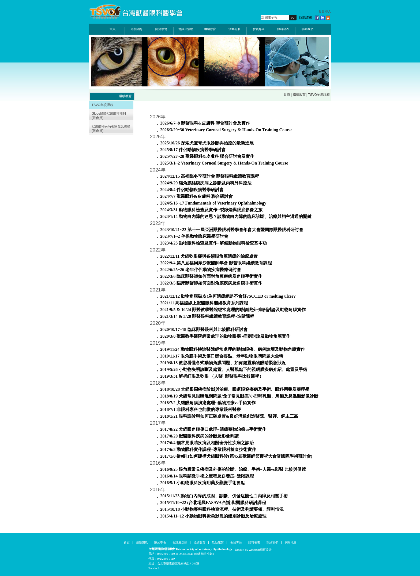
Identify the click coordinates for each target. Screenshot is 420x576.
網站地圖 (291, 542)
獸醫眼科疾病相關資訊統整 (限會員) (111, 129)
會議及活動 (185, 29)
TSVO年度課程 (102, 105)
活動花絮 (234, 29)
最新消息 (137, 29)
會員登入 (324, 11)
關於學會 (161, 29)
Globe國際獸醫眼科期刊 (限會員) (109, 116)
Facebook (154, 568)
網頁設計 (266, 549)
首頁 (112, 29)
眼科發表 (283, 29)
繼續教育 (210, 29)
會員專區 (259, 29)
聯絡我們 (307, 29)
